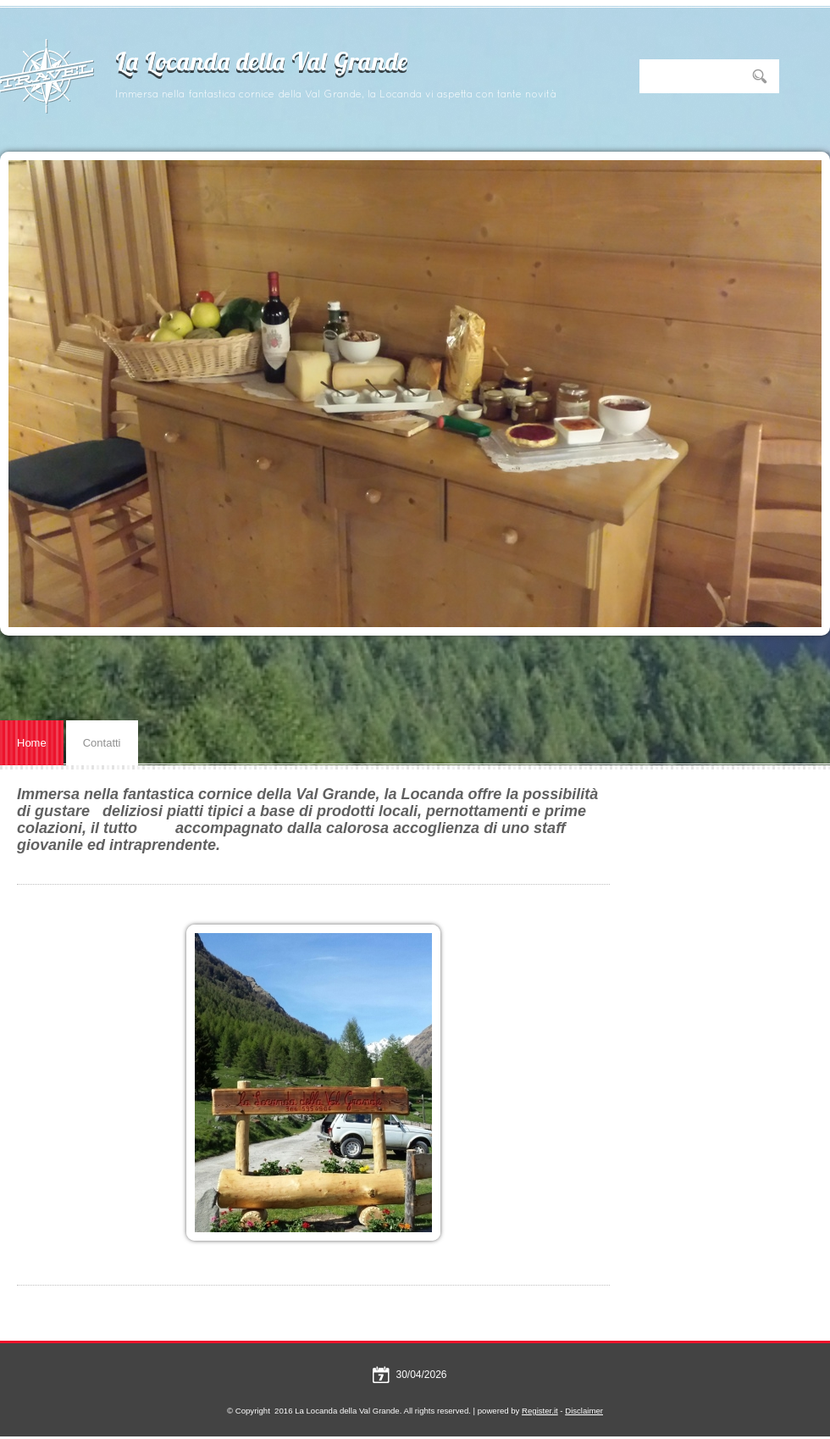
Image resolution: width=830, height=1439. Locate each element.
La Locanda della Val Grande (261, 64)
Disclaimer (584, 1410)
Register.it (540, 1410)
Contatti (102, 742)
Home (32, 742)
